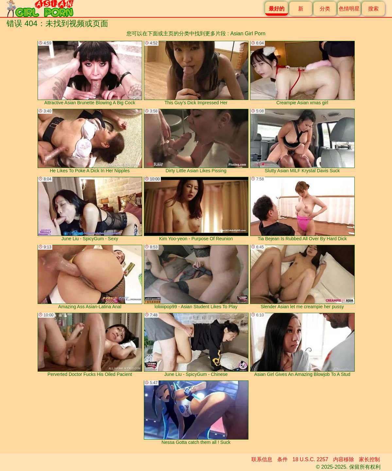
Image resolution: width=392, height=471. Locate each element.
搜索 (373, 8)
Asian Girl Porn (247, 33)
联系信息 (261, 459)
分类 (325, 8)
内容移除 (343, 459)
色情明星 (349, 8)
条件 (282, 459)
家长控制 (369, 459)
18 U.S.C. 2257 (310, 459)
